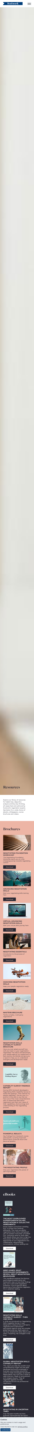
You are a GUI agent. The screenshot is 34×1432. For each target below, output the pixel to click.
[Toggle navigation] (29, 3)
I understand (5, 1430)
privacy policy (23, 1427)
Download (9, 867)
